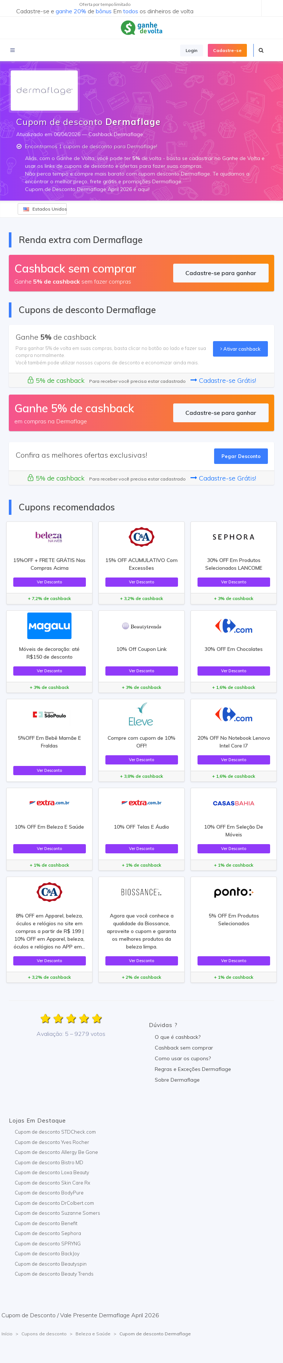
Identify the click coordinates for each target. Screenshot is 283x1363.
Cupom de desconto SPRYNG (48, 1243)
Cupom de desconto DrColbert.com (54, 1203)
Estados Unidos (45, 209)
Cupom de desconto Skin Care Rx (52, 1183)
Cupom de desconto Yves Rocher (52, 1142)
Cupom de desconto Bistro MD (49, 1162)
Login (192, 50)
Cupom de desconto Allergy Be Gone (56, 1152)
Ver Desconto (49, 582)
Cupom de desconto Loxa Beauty (52, 1172)
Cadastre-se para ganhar (220, 273)
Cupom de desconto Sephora (48, 1233)
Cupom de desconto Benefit (46, 1223)
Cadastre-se (227, 50)
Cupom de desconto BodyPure (49, 1193)
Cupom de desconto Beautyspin (51, 1264)
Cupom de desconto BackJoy (47, 1253)
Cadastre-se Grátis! (223, 380)
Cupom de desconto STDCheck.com (55, 1132)
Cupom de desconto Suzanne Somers (57, 1213)
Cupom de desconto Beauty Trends (54, 1274)
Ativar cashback (240, 348)
